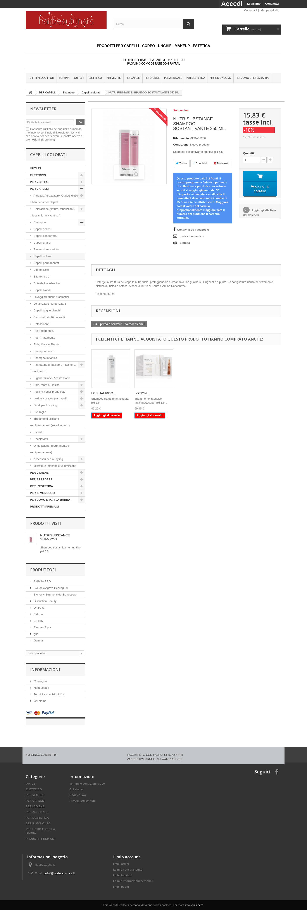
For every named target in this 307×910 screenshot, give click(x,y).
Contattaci (272, 3)
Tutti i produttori (41, 78)
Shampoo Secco (43, 351)
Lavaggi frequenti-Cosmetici (51, 297)
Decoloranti (41, 439)
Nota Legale (41, 687)
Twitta (181, 163)
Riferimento (181, 138)
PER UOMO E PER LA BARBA (252, 78)
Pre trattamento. (43, 330)
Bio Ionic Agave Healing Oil (50, 588)
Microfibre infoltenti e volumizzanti (54, 465)
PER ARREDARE (173, 78)
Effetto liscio (41, 269)
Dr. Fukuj (39, 607)
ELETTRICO (95, 78)
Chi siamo (39, 701)
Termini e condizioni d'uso (49, 694)
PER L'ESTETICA (195, 78)
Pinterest (221, 163)
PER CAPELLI (133, 78)
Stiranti (37, 432)
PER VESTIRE (114, 78)
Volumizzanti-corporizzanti (50, 303)
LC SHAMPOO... (103, 393)
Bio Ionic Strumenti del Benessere (54, 594)
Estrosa (38, 614)
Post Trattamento (44, 337)
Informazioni (45, 669)
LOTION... (142, 393)
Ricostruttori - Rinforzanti (49, 317)
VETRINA (64, 78)
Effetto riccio (41, 276)
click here (197, 905)
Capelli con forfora (45, 235)
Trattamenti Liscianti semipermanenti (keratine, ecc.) (50, 422)
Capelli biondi (42, 290)
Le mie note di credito (127, 865)
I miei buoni (121, 882)
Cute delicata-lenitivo (46, 283)
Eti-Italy (38, 620)
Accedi (232, 3)
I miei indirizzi (122, 871)
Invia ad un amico (192, 236)
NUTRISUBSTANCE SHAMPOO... (55, 537)
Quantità (249, 153)
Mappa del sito (269, 10)
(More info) (48, 139)
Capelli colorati (43, 256)
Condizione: (181, 144)
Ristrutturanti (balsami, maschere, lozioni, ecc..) (53, 368)
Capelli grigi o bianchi (47, 310)
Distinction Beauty (45, 601)
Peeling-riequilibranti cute (49, 391)
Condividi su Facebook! (193, 229)
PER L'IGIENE (152, 78)
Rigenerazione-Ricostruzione (51, 378)
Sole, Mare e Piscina (46, 344)
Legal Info (253, 3)
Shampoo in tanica (45, 358)
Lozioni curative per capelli (50, 398)
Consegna (40, 681)
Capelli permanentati (46, 263)
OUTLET (79, 78)
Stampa (185, 242)
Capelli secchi (42, 229)
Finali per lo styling (45, 405)
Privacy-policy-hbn (82, 796)
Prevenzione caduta (46, 249)
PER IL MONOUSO (220, 78)
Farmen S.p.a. (42, 627)
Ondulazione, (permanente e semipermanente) (49, 449)
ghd (35, 634)
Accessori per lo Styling (48, 459)
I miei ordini (121, 859)
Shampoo (40, 222)
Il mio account (126, 852)
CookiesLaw (77, 790)
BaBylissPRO (42, 581)
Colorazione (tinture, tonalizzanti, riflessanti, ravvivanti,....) (52, 212)
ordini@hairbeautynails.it (59, 869)
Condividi (200, 163)
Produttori (43, 569)
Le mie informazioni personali (133, 876)
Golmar (38, 640)
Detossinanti (41, 324)
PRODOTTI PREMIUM (44, 506)
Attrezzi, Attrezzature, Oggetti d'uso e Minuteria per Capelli (54, 199)
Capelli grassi (42, 242)
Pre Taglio (39, 412)
